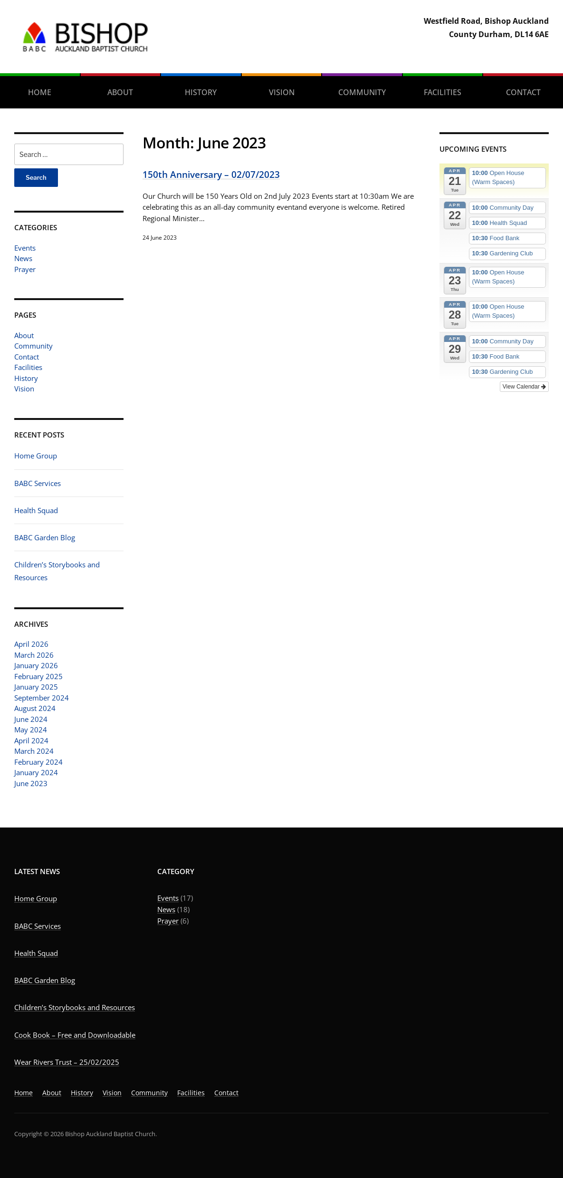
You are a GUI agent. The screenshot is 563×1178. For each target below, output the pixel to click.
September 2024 (41, 697)
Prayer (25, 269)
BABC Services (37, 483)
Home (39, 92)
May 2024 (30, 729)
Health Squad (36, 510)
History (201, 92)
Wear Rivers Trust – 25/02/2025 (66, 1062)
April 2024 (31, 740)
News (23, 258)
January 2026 (36, 665)
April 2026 (31, 644)
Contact (26, 356)
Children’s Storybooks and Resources (74, 1007)
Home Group (35, 455)
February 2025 (38, 676)
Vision (282, 92)
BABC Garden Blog (44, 537)
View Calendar (524, 386)
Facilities (442, 92)
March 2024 (34, 751)
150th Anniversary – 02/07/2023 (211, 174)
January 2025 (36, 686)
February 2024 (38, 762)
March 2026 (34, 655)
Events (25, 248)
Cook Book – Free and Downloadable (74, 1035)
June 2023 (31, 783)
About (120, 92)
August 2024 (35, 708)
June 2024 (31, 719)
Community (362, 92)
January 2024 (36, 772)
